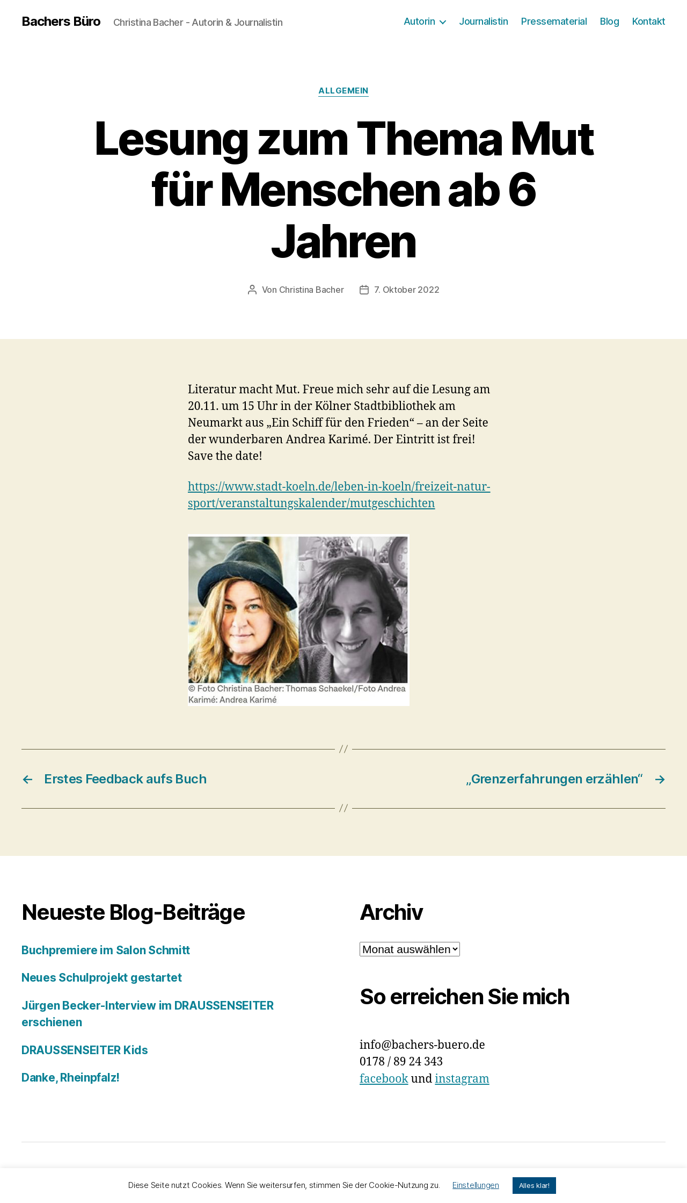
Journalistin (483, 21)
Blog (609, 21)
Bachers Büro (60, 21)
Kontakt (649, 21)
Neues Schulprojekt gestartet (101, 977)
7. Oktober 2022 (406, 289)
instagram (462, 1079)
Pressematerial (554, 21)
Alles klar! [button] (534, 1185)
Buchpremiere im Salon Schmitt (105, 950)
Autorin (419, 21)
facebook (384, 1079)
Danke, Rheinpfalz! (70, 1077)
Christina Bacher (311, 289)
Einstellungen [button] (475, 1185)
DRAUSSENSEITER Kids (84, 1050)
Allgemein (343, 91)
